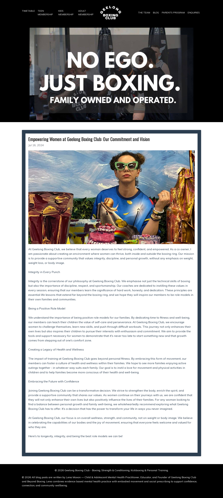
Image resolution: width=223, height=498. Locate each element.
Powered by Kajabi (111, 490)
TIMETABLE (28, 10)
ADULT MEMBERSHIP (85, 12)
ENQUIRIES (194, 12)
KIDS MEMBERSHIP (66, 12)
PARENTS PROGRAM (173, 12)
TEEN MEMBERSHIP (45, 12)
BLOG (156, 12)
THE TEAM (144, 12)
